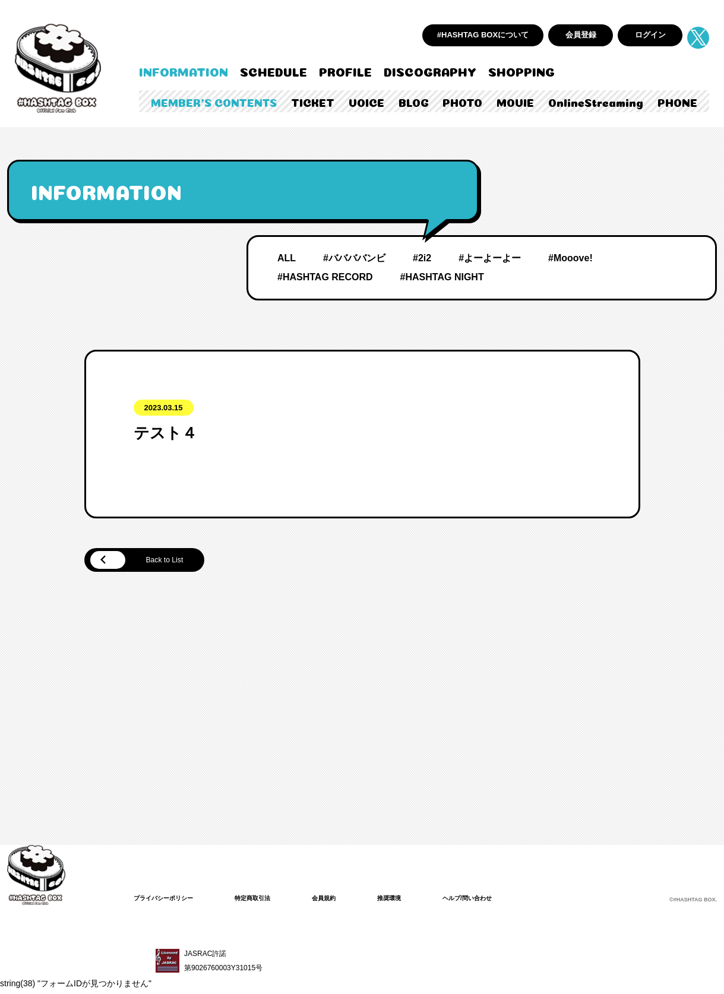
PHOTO (462, 102)
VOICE (366, 102)
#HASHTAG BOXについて (483, 34)
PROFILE (345, 71)
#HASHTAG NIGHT (442, 277)
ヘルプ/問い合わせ (500, 900)
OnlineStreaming (595, 102)
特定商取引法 (267, 900)
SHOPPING (521, 71)
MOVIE (515, 102)
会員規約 (345, 900)
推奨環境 (415, 900)
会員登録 (580, 34)
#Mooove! (570, 258)
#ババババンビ (354, 258)
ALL (286, 258)
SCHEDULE (273, 71)
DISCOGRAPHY (430, 71)
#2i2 (422, 258)
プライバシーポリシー (169, 900)
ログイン (650, 34)
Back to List (148, 561)
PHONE (677, 102)
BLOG (414, 102)
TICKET (312, 102)
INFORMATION (183, 71)
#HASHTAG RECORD (325, 277)
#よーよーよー (490, 258)
